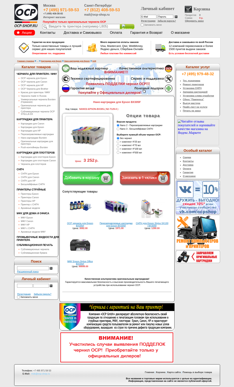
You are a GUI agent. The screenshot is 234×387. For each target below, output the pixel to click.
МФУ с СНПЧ (28, 228)
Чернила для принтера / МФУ (37, 74)
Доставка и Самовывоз (83, 33)
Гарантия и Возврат (146, 33)
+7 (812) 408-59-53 (102, 10)
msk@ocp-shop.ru (40, 373)
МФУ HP (25, 224)
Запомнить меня (153, 25)
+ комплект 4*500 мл (131, 152)
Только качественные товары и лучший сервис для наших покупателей (57, 48)
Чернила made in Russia (33, 96)
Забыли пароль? (166, 20)
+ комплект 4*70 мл (130, 145)
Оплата (116, 33)
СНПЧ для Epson (30, 173)
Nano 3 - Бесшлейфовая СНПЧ (136, 129)
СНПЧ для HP (28, 180)
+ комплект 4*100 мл (131, 149)
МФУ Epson (27, 217)
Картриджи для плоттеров (36, 152)
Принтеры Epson (30, 194)
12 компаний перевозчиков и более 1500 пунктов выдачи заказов (193, 48)
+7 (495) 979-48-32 (198, 74)
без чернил (126, 138)
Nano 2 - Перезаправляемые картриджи (141, 125)
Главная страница (25, 61)
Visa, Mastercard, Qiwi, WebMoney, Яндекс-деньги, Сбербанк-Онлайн (125, 48)
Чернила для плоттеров (33, 164)
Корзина (160, 372)
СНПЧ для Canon (30, 177)
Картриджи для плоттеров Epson (38, 157)
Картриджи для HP (31, 130)
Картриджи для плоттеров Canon (38, 160)
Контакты (47, 33)
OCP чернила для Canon (34, 81)
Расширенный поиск (28, 271)
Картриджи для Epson (51, 61)
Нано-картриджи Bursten (34, 138)
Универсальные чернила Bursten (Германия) (38, 100)
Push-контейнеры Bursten (34, 147)
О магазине (180, 33)
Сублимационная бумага (34, 253)
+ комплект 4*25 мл (130, 141)
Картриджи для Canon (32, 123)
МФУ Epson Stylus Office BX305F (80, 262)
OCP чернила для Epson (34, 78)
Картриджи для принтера (35, 119)
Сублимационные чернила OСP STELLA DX (38, 112)
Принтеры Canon (30, 197)
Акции (24, 32)
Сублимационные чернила (35, 249)
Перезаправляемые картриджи (37, 134)
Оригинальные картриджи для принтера (37, 142)
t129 (94, 61)
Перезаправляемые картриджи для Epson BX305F (116, 224)
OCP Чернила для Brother (34, 89)
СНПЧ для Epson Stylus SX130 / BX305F (152, 224)
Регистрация (148, 20)
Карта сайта (174, 372)
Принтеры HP (28, 201)
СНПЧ (20, 169)
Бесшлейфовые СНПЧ (33, 184)
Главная (149, 372)
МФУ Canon (27, 221)
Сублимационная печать (35, 245)
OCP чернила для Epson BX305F (80, 224)
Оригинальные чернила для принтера (36, 106)
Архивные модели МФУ (33, 231)
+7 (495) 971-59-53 (61, 10)
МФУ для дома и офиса (33, 213)
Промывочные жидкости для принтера (38, 239)
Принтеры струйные (31, 189)
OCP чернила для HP (32, 85)
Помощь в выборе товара (197, 372)
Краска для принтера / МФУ (35, 92)
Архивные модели (30, 208)
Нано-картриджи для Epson (77, 61)
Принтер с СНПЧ (30, 204)
